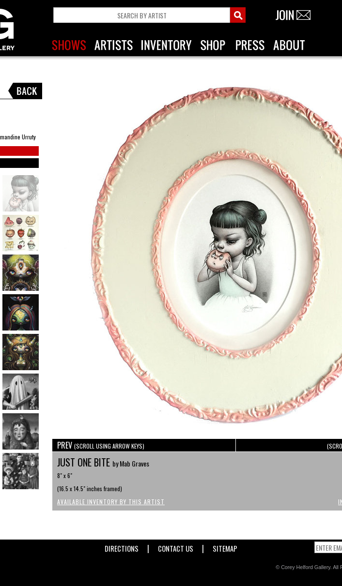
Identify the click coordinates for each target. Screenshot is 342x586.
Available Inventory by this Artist (111, 501)
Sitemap (225, 546)
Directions (122, 546)
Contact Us (175, 546)
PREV (100, 445)
